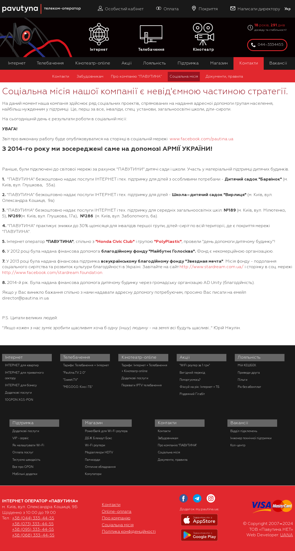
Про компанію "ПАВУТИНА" (136, 76)
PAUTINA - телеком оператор (5, 2)
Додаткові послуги (18, 392)
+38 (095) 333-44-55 (33, 529)
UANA (286, 535)
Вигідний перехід (192, 372)
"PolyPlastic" (168, 241)
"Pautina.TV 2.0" (74, 372)
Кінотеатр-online (92, 63)
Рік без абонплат (249, 387)
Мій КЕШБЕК (247, 365)
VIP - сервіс (20, 438)
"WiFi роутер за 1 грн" (195, 365)
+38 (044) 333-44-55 (33, 518)
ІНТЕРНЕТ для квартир (22, 365)
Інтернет (99, 37)
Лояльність (154, 63)
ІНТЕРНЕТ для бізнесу (21, 385)
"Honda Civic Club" (115, 241)
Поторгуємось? (190, 380)
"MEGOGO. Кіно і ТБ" (78, 387)
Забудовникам (90, 76)
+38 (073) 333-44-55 (33, 524)
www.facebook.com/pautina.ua (201, 139)
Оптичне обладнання (100, 467)
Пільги (242, 380)
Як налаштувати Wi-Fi (28, 445)
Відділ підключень (243, 431)
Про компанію (116, 518)
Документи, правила (224, 76)
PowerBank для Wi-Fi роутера (106, 431)
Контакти (248, 63)
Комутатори (93, 474)
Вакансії (278, 63)
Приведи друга (249, 372)
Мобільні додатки (24, 474)
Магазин (219, 63)
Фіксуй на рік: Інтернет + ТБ (200, 387)
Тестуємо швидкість (26, 460)
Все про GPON (22, 467)
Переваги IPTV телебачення (141, 385)
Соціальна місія (184, 76)
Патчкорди (92, 460)
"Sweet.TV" (70, 380)
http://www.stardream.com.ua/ (211, 266)
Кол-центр (237, 445)
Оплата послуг (23, 452)
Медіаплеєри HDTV (99, 452)
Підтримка (188, 63)
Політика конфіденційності (129, 531)
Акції (126, 63)
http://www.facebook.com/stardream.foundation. (52, 272)
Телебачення (151, 37)
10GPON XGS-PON (19, 400)
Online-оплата (116, 511)
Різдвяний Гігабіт (192, 394)
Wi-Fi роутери (95, 445)
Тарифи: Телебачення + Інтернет (86, 365)
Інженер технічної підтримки (251, 438)
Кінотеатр (203, 37)
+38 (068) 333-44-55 (33, 535)
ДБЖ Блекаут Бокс (98, 438)
